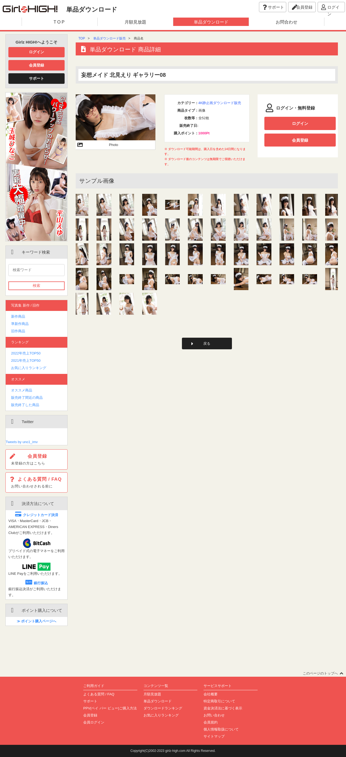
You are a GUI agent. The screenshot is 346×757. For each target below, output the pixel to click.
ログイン (36, 52)
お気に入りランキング (28, 368)
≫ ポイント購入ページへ (36, 621)
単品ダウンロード (158, 701)
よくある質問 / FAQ (98, 694)
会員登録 (36, 65)
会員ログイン (93, 722)
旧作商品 (18, 331)
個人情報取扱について (221, 729)
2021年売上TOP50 (26, 360)
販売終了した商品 (25, 405)
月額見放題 (152, 694)
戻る (206, 344)
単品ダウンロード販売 (109, 38)
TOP (81, 38)
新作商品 (18, 316)
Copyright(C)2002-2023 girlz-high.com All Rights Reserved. (173, 751)
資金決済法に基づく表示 (223, 708)
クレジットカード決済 (36, 515)
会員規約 (211, 722)
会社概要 (211, 694)
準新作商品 (20, 324)
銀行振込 (36, 583)
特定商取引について (219, 701)
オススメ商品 (21, 390)
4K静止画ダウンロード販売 (219, 103)
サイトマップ (214, 736)
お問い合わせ (214, 715)
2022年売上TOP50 (26, 353)
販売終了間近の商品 (27, 398)
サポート (36, 78)
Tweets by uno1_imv (22, 442)
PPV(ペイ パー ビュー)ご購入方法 (110, 708)
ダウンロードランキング (163, 708)
